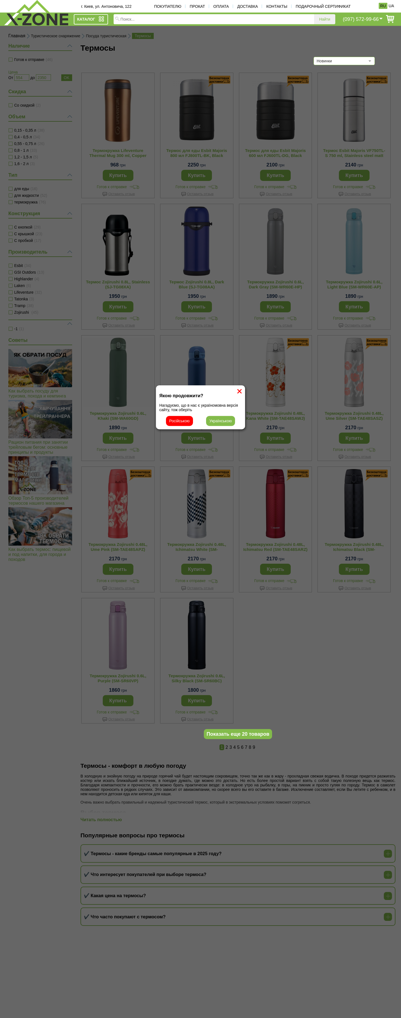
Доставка (247, 6)
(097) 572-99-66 (361, 19)
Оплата (221, 6)
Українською (220, 421)
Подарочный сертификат (323, 6)
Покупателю (167, 6)
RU (383, 6)
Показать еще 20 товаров (238, 734)
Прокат (197, 6)
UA (391, 6)
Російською (179, 421)
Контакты (276, 6)
